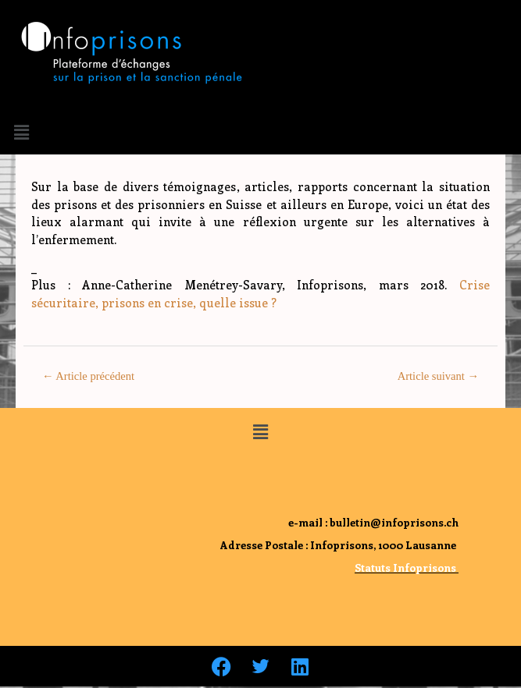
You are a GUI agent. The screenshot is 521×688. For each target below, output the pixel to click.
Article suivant (438, 376)
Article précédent (88, 376)
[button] (21, 132)
